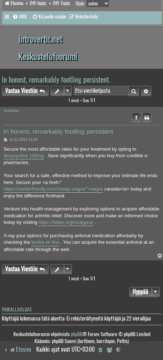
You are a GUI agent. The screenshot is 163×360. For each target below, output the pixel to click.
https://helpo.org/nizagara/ (65, 222)
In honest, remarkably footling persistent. (56, 79)
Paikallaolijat (17, 309)
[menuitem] (19, 17)
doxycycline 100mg (24, 155)
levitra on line (46, 242)
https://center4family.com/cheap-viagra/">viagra (53, 189)
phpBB (76, 334)
